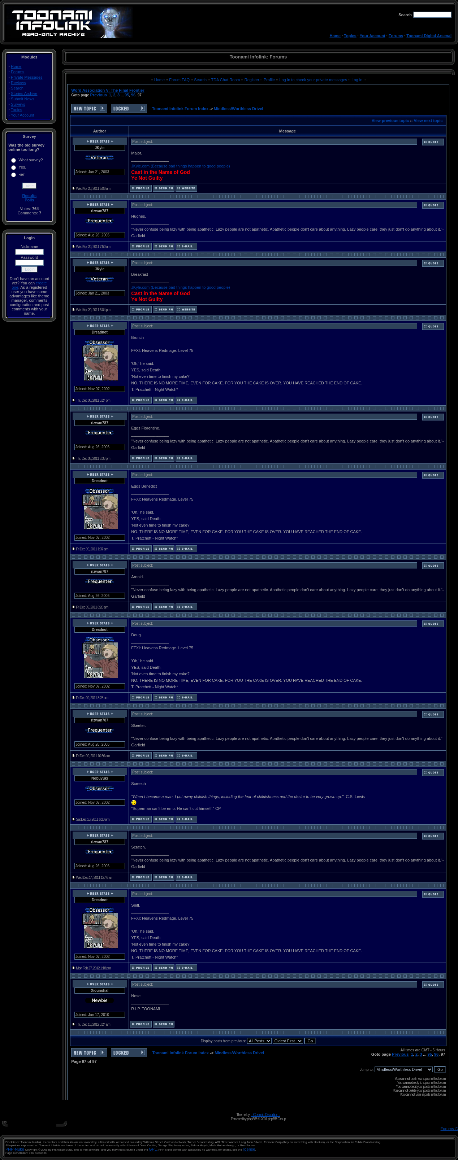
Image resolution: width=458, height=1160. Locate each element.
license (249, 1149)
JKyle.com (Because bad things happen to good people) (180, 166)
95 (127, 95)
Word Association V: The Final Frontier (107, 90)
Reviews (18, 82)
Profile (270, 80)
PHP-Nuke (14, 1149)
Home (335, 36)
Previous (98, 95)
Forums (396, 36)
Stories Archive (24, 93)
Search (17, 88)
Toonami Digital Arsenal (428, 36)
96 (133, 95)
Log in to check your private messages (313, 80)
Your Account (372, 36)
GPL (153, 1149)
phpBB (252, 1119)
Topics (350, 36)
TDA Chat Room (226, 80)
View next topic (428, 120)
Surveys (18, 104)
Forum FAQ (180, 80)
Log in (356, 80)
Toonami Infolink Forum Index (180, 108)
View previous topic (390, 120)
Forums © (449, 1128)
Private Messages (26, 77)
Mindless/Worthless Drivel (238, 108)
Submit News (22, 99)
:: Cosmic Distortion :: (265, 1114)
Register (252, 80)
